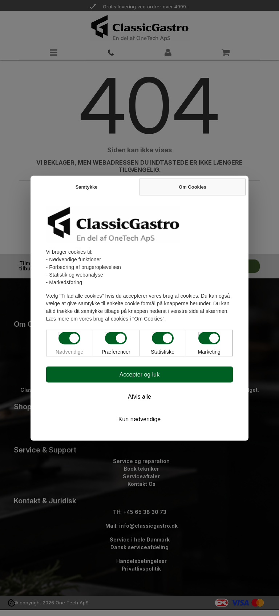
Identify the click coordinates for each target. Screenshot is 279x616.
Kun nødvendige (139, 419)
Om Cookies (192, 186)
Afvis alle (139, 396)
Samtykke (87, 186)
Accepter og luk (139, 374)
